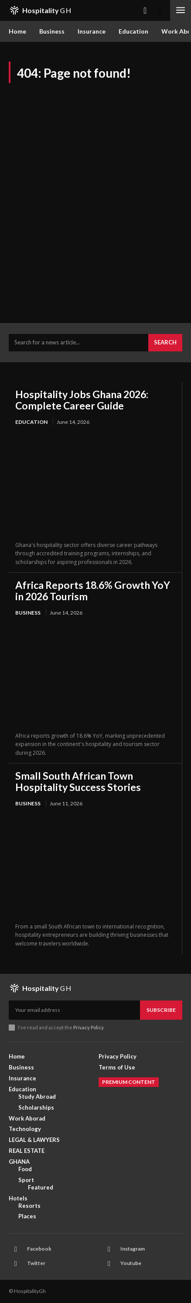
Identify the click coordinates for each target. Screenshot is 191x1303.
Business (28, 612)
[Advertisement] (95, 204)
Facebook (39, 1248)
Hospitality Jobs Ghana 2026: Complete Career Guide (81, 400)
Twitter (36, 1263)
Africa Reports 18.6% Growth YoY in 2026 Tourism (92, 590)
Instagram (132, 1248)
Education (31, 422)
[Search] (165, 342)
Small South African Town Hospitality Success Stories (78, 781)
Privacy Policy (88, 1027)
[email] (74, 1010)
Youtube (130, 1263)
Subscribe (161, 1010)
